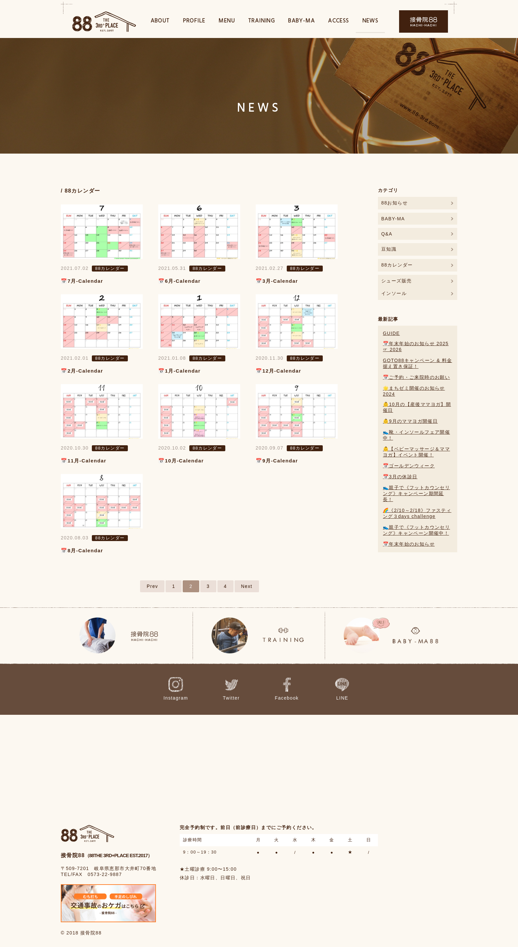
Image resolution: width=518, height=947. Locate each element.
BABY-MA (301, 22)
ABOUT (160, 22)
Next (246, 586)
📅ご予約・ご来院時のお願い (416, 377)
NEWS (370, 22)
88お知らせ (394, 202)
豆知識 (388, 249)
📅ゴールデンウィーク (409, 465)
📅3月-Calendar (277, 281)
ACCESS (338, 22)
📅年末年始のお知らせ (409, 544)
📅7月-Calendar (82, 281)
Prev (152, 586)
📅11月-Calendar (83, 460)
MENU (226, 22)
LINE (331, 689)
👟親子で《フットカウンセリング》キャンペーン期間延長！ (416, 493)
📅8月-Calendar (82, 550)
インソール (394, 293)
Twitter (238, 689)
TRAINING (261, 22)
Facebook (286, 689)
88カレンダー (110, 268)
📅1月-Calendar (179, 371)
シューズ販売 (396, 280)
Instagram (191, 689)
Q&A (386, 234)
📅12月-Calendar (278, 371)
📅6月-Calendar (179, 281)
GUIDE (391, 333)
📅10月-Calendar (181, 460)
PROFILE (194, 22)
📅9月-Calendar (277, 460)
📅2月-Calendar (82, 371)
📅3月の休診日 (400, 476)
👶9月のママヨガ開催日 (410, 421)
